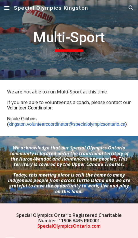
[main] (69, 40)
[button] (7, 8)
